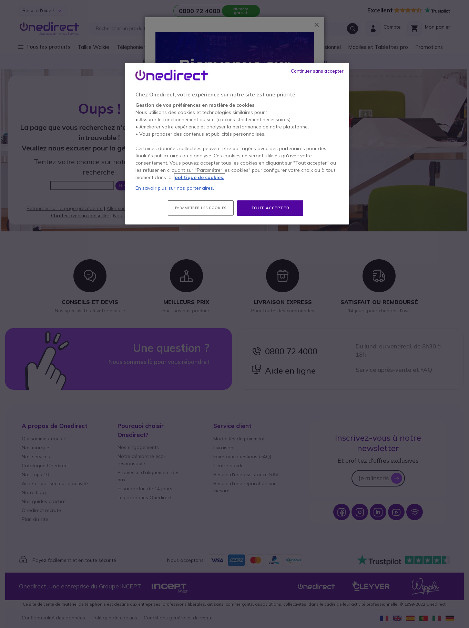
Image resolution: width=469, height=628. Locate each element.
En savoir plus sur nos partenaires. (174, 188)
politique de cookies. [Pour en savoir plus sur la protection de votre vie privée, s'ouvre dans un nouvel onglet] (199, 177)
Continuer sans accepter (317, 71)
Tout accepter (270, 207)
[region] (237, 143)
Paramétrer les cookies (200, 208)
